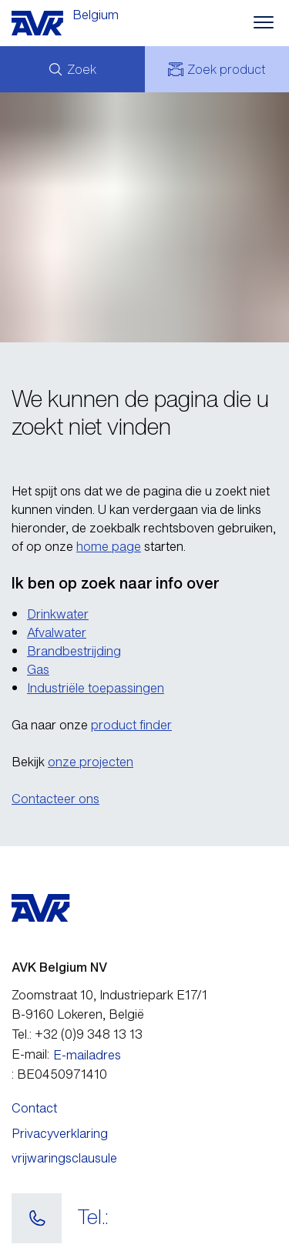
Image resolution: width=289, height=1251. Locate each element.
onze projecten (90, 761)
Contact (34, 1108)
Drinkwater (58, 614)
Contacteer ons (55, 798)
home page (108, 546)
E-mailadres (87, 1055)
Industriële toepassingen (95, 688)
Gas (38, 669)
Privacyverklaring (60, 1133)
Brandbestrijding (74, 651)
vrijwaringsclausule (64, 1158)
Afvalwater (56, 632)
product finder (131, 725)
